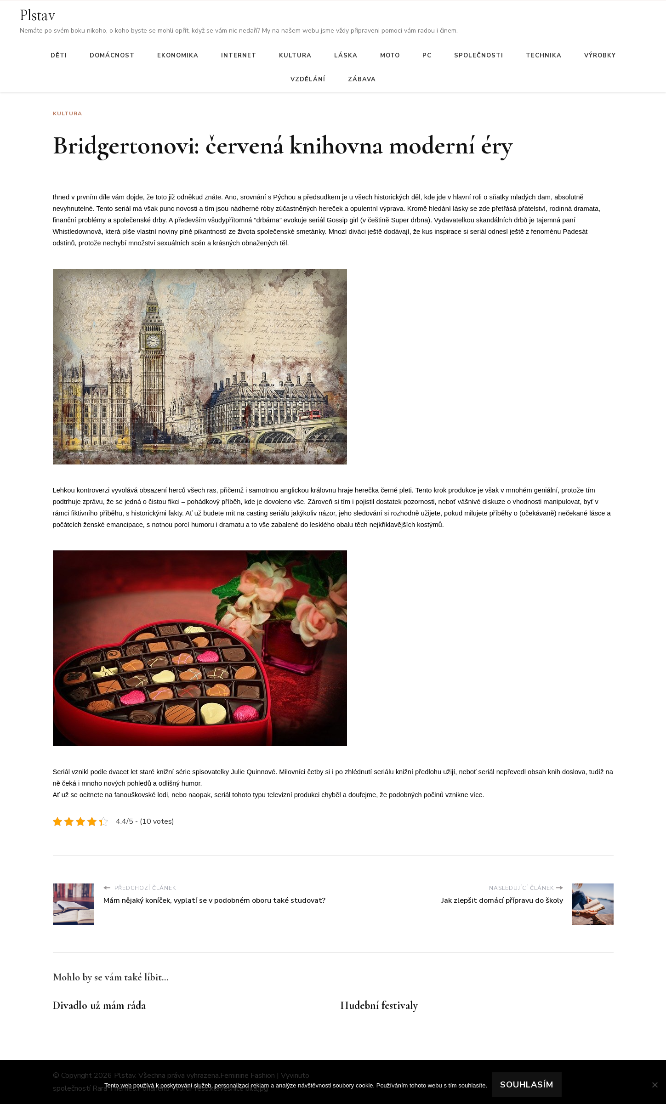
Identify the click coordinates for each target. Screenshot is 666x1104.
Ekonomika (178, 55)
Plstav (37, 16)
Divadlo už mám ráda (99, 1005)
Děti (59, 55)
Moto (390, 55)
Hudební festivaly (379, 1005)
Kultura (295, 55)
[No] (654, 1084)
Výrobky (600, 55)
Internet (238, 55)
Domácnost (112, 55)
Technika (544, 55)
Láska (346, 55)
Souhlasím (526, 1084)
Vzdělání (307, 79)
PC (427, 55)
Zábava (362, 79)
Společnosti (478, 55)
